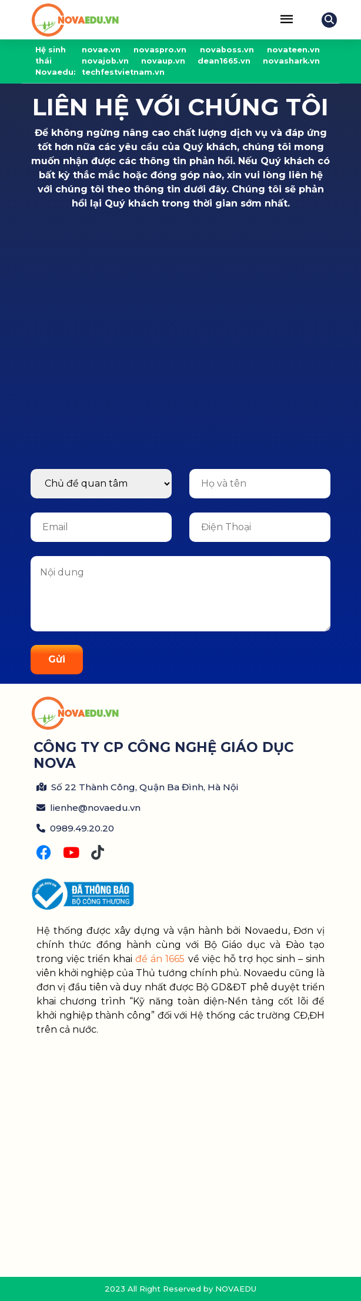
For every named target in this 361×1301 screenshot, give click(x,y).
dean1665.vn (224, 60)
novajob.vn (105, 60)
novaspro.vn (159, 49)
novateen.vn (293, 49)
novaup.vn (163, 60)
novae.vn (101, 49)
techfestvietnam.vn (123, 72)
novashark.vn (291, 60)
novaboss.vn (227, 49)
